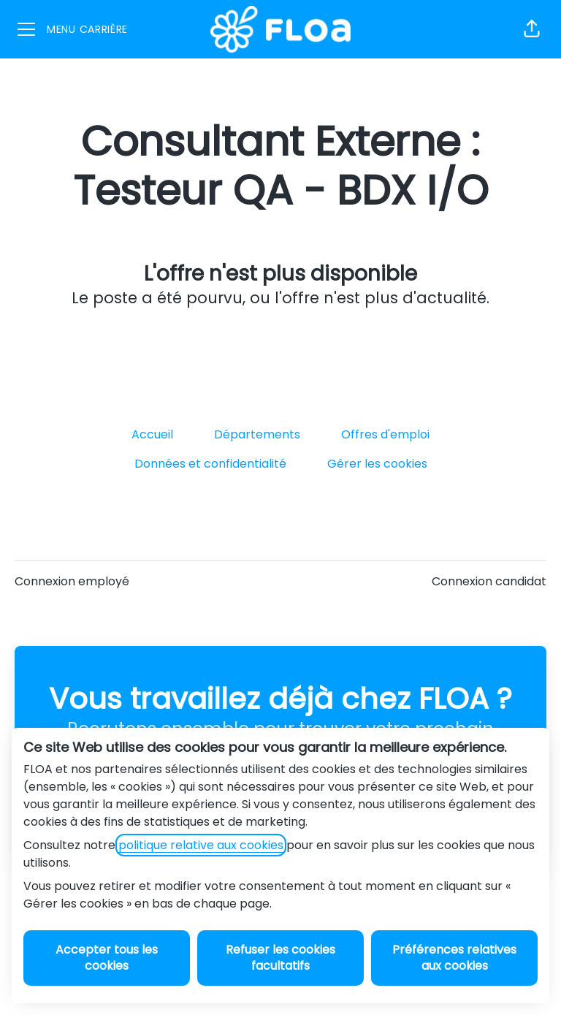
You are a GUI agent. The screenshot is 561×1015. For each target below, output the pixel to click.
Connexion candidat (489, 581)
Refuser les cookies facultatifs (280, 957)
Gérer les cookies (377, 463)
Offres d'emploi (385, 434)
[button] (531, 29)
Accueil (152, 434)
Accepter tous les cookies (107, 957)
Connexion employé (72, 581)
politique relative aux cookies (200, 845)
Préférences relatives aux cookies (454, 957)
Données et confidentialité (210, 463)
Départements (257, 434)
